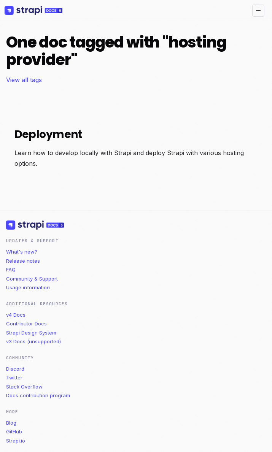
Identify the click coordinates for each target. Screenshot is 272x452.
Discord (15, 369)
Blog (11, 423)
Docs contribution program (38, 395)
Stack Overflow (24, 387)
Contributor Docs (26, 323)
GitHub (14, 431)
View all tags (24, 80)
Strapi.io (15, 441)
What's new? (21, 252)
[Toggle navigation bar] (258, 11)
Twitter (14, 377)
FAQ (11, 269)
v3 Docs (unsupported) (33, 341)
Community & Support (32, 279)
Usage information (28, 287)
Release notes (23, 261)
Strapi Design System (31, 333)
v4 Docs (15, 315)
